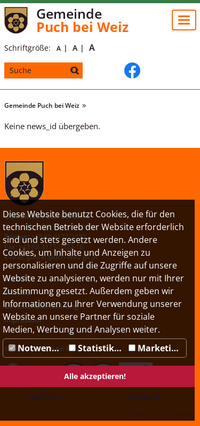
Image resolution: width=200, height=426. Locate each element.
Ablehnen (144, 397)
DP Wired (178, 414)
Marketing (155, 348)
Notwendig (37, 348)
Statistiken (97, 348)
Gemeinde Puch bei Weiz (41, 105)
